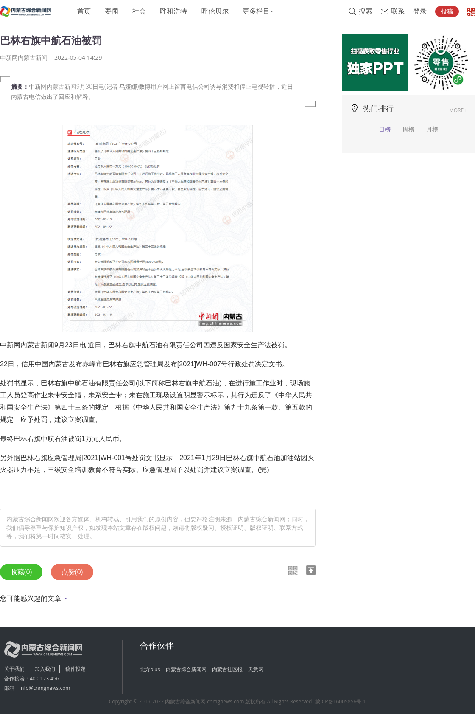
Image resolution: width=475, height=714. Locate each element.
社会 (139, 11)
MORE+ (458, 110)
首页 (84, 11)
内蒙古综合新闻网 (186, 669)
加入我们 (45, 668)
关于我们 (14, 668)
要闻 (111, 11)
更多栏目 (256, 11)
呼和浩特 (173, 11)
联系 (398, 11)
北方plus (150, 669)
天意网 (255, 669)
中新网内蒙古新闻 (24, 57)
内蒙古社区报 (227, 669)
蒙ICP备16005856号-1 (340, 701)
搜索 (365, 11)
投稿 (447, 11)
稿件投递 (75, 668)
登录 (420, 11)
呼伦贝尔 (215, 11)
